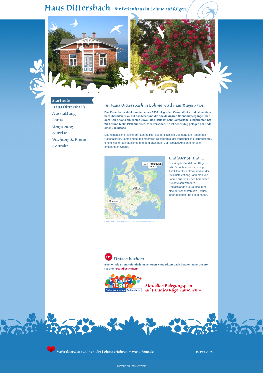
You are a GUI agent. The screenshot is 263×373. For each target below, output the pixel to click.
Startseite (72, 100)
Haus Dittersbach (72, 107)
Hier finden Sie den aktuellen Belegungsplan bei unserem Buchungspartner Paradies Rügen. (158, 283)
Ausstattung (72, 113)
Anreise (72, 133)
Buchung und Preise (72, 139)
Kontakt (72, 146)
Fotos (72, 120)
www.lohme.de (141, 349)
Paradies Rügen (126, 268)
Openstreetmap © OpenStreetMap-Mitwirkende (134, 221)
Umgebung (72, 126)
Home (78, 6)
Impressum (205, 352)
